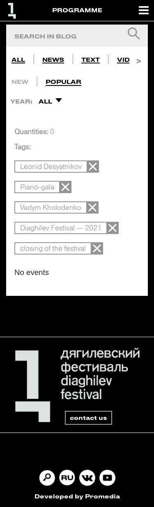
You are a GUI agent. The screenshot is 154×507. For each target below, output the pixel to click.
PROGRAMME (77, 10)
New (19, 81)
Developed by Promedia (77, 496)
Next (138, 58)
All (18, 59)
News (53, 59)
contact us (88, 417)
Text (90, 59)
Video (128, 59)
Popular (63, 81)
